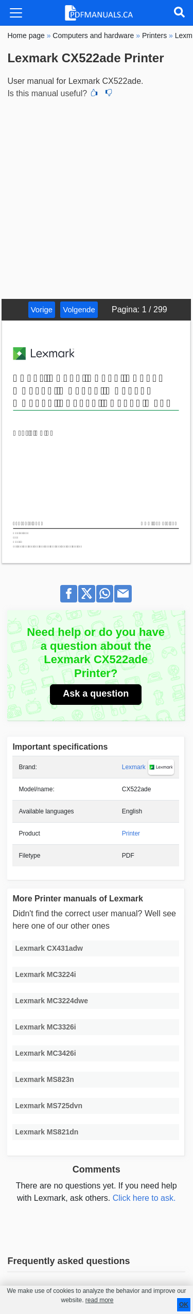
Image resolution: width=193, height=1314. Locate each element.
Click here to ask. (144, 1198)
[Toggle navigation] (16, 13)
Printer (131, 833)
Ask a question (96, 693)
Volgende (79, 309)
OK (183, 1304)
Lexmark (134, 767)
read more (99, 1300)
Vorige (42, 309)
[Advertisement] (96, 197)
